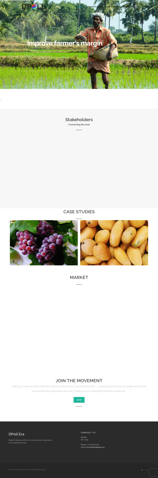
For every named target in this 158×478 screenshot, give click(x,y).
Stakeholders (94, 7)
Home (80, 7)
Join (137, 7)
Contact (147, 7)
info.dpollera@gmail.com (95, 447)
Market (126, 7)
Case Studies (112, 7)
